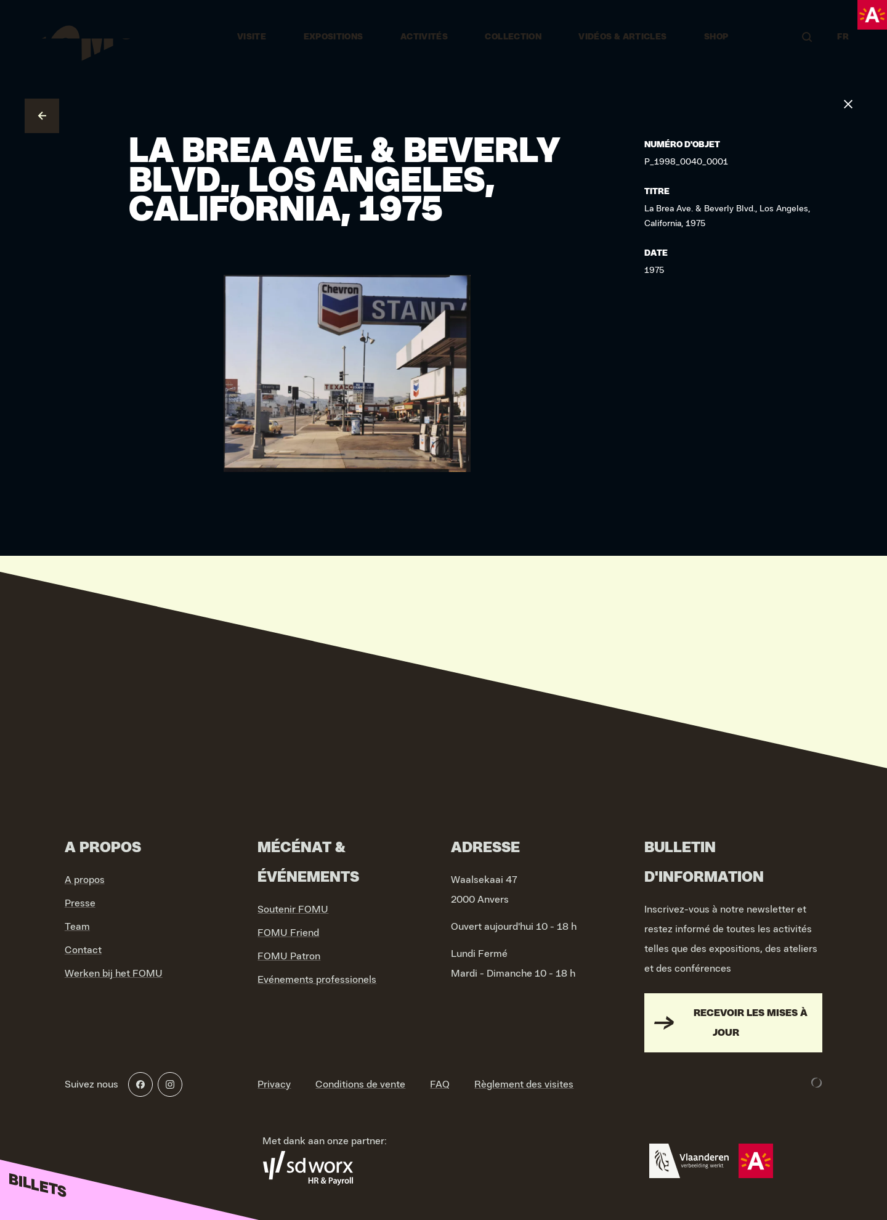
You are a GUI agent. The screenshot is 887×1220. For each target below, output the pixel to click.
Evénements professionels (316, 980)
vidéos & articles (622, 37)
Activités (424, 37)
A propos (85, 880)
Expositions (333, 37)
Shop (716, 37)
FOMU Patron (288, 956)
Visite (251, 37)
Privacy (274, 1084)
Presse (80, 903)
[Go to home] (81, 37)
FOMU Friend (288, 933)
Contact (83, 950)
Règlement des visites (523, 1084)
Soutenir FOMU (292, 909)
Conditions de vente (360, 1084)
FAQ (440, 1084)
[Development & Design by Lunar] (816, 1083)
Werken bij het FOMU (114, 973)
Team (77, 927)
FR (843, 37)
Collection (513, 37)
